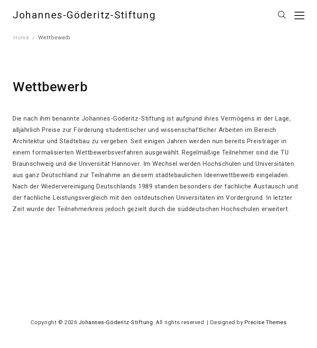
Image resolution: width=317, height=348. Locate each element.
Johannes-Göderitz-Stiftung (84, 15)
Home (21, 37)
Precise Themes (265, 322)
